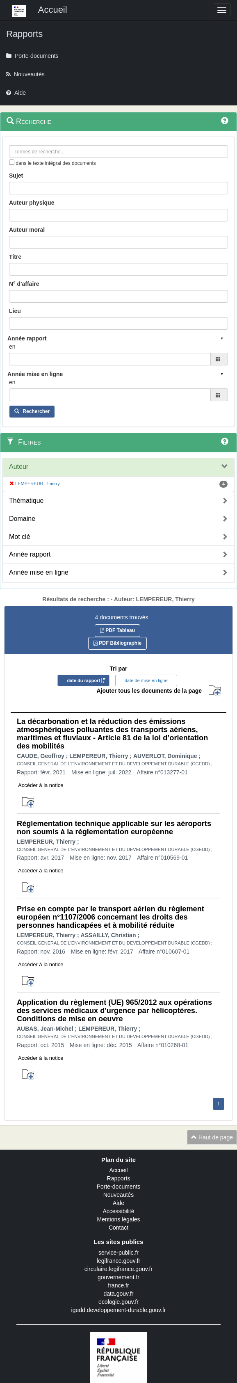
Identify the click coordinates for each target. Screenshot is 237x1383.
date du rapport (83, 680)
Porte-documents (119, 1186)
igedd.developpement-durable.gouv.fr (118, 1310)
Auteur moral (27, 229)
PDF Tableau (117, 630)
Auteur (18, 466)
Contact (118, 1227)
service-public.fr (118, 1252)
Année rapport (29, 554)
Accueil (118, 1170)
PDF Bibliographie (117, 643)
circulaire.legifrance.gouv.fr (118, 1269)
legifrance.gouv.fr (118, 1260)
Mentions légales (118, 1219)
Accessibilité (118, 1211)
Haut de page (212, 1137)
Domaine (22, 518)
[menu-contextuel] (11, 162)
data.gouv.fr (119, 1293)
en (12, 346)
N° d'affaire (24, 284)
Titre (15, 256)
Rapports (118, 1178)
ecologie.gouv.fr (118, 1302)
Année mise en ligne (38, 572)
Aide (118, 1203)
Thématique (26, 500)
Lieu (15, 311)
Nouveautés (118, 1194)
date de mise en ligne (146, 680)
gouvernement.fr (118, 1277)
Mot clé (19, 536)
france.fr (118, 1285)
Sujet (16, 175)
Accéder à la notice (41, 785)
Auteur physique (31, 202)
